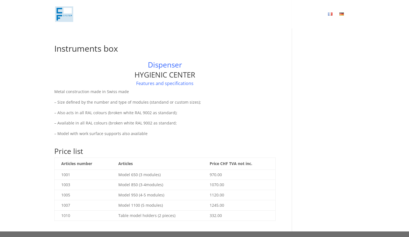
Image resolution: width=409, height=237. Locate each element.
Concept (222, 14)
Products (249, 14)
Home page (194, 14)
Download (309, 14)
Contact (281, 14)
